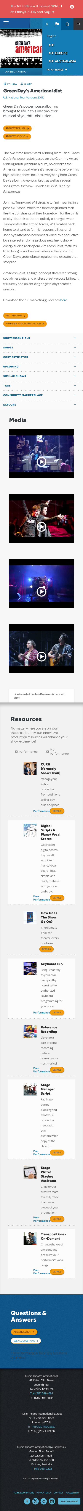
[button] (56, 24)
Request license (15, 136)
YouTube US (43, 1501)
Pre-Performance (59, 751)
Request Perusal (16, 128)
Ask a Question (22, 1331)
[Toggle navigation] (5, 23)
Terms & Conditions (23, 1492)
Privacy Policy (44, 1492)
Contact (58, 1492)
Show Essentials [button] (16, 338)
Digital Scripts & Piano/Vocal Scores (51, 832)
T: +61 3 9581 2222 (41, 1469)
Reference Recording (49, 1029)
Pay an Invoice (55, 69)
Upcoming (11, 366)
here (63, 300)
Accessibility (72, 1492)
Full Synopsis (14, 315)
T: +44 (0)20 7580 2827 (42, 1427)
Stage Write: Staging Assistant (49, 1174)
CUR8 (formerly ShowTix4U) (51, 768)
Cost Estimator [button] (15, 357)
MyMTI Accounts (47, 24)
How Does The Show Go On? (49, 917)
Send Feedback (69, 1501)
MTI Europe (58, 53)
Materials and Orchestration (23, 323)
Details (57, 810)
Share (28, 83)
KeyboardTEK (52, 964)
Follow (12, 83)
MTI (51, 45)
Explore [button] (9, 404)
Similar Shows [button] (14, 376)
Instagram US (52, 1501)
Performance (28, 752)
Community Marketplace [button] (23, 395)
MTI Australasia (62, 61)
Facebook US (27, 1501)
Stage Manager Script (48, 1089)
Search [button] (67, 24)
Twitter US (35, 1501)
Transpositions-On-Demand (53, 1236)
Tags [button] (7, 385)
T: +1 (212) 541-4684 (41, 1393)
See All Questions (24, 1340)
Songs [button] (8, 347)
